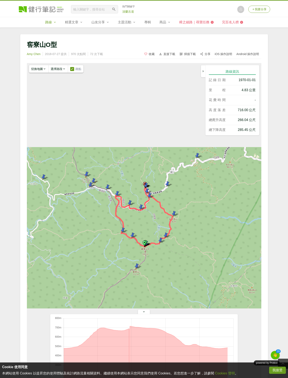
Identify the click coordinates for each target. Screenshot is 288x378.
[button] (144, 244)
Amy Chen (34, 54)
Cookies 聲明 (225, 373)
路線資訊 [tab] (232, 71)
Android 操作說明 (247, 54)
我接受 (277, 370)
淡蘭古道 (128, 11)
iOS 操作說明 (223, 54)
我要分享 (259, 9)
